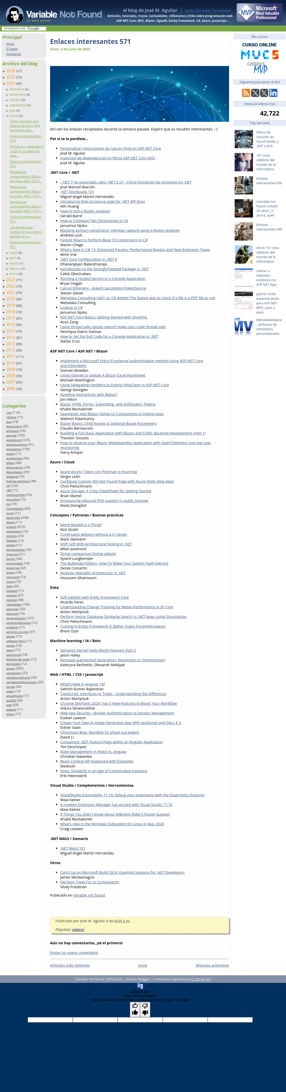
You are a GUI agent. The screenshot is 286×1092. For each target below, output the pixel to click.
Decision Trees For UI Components (89, 882)
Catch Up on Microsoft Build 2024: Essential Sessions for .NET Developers (122, 872)
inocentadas (14, 563)
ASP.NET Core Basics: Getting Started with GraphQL (103, 317)
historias (12, 554)
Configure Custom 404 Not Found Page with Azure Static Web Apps (117, 481)
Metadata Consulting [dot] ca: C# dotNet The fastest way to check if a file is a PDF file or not (137, 297)
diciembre (17, 89)
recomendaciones (18, 623)
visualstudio (14, 696)
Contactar (223, 10)
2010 (11, 363)
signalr (10, 636)
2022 (11, 286)
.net (8, 412)
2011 (11, 356)
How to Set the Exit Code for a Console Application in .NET (109, 336)
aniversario (13, 426)
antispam (12, 431)
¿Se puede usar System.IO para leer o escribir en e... (26, 232)
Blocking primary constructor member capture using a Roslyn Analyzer (120, 230)
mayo (13, 252)
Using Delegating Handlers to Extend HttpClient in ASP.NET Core (114, 384)
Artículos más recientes (70, 965)
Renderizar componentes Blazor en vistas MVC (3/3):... (26, 176)
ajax (9, 422)
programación (15, 618)
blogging (12, 476)
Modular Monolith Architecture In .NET (93, 572)
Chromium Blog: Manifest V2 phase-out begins (99, 732)
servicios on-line (17, 632)
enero (14, 273)
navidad (11, 591)
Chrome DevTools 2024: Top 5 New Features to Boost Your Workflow (118, 703)
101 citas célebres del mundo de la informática (266, 162)
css (8, 504)
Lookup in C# (71, 307)
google (10, 545)
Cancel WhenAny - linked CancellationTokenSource (103, 288)
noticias (11, 600)
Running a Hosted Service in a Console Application (102, 278)
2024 (11, 83)
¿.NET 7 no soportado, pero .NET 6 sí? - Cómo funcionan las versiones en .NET (126, 182)
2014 (11, 337)
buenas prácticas (17, 481)
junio (13, 115)
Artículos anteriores (212, 965)
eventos (11, 536)
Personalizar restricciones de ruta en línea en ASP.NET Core (110, 148)
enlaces (11, 527)
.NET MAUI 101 (72, 848)
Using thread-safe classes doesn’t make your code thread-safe (112, 326)
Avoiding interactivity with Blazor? (88, 394)
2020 (11, 298)
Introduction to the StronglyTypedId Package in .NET (104, 268)
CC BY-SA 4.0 (200, 979)
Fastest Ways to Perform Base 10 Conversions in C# (104, 240)
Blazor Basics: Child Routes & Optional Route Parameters (108, 423)
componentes (15, 495)
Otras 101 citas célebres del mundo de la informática (267, 254)
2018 (11, 311)
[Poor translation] (145, 1009)
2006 (11, 388)
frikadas (11, 540)
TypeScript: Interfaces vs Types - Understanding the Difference (113, 693)
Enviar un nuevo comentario (74, 952)
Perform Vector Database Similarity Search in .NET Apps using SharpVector (123, 616)
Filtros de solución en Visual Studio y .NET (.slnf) (267, 139)
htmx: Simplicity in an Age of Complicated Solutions (103, 770)
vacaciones (13, 673)
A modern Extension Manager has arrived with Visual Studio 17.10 (116, 804)
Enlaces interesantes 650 (269, 180)
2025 (11, 77)
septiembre (18, 105)
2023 (11, 279)
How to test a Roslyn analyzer (85, 211)
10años (11, 417)
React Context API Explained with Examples (96, 761)
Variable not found (89, 895)
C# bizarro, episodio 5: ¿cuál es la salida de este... (27, 151)
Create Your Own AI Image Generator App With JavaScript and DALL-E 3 (120, 722)
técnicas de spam (18, 659)
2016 (11, 324)
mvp (9, 586)
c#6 (8, 490)
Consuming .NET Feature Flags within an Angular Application (111, 742)
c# (7, 486)
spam (10, 650)
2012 (11, 350)
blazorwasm (14, 472)
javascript (12, 568)
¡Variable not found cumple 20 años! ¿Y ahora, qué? (267, 208)
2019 (11, 305)
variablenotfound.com (21, 682)
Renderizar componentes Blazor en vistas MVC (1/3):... (26, 206)
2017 (11, 318)
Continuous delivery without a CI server (93, 534)
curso (10, 513)
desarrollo (13, 517)
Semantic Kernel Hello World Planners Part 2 (98, 650)
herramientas (15, 549)
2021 (11, 292)
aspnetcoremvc (16, 444)
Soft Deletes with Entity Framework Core (94, 597)
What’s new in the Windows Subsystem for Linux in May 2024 (112, 823)
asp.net (11, 435)
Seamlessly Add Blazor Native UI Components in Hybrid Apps (112, 413)
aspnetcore (14, 440)
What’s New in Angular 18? (82, 684)
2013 (11, 343)
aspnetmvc (13, 449)
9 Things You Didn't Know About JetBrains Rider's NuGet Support (115, 814)
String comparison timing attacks (88, 553)
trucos (10, 668)
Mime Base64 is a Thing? (81, 524)
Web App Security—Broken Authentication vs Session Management (117, 713)
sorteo (10, 645)
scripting (12, 627)
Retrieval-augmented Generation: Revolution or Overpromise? (112, 660)
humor (11, 559)
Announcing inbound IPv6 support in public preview (104, 500)
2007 (11, 382)
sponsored (13, 655)
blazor (10, 463)
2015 (11, 331)
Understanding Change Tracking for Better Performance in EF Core (116, 606)
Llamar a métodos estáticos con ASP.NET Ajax (266, 277)
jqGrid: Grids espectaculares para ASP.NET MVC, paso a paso (267, 303)
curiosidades (15, 508)
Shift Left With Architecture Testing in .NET (96, 544)
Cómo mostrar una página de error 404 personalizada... (25, 125)
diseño (10, 522)
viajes (10, 691)
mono (10, 581)
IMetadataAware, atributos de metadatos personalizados (269, 326)
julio (13, 110)
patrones (12, 609)
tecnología (13, 664)
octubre (15, 99)
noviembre (17, 94)
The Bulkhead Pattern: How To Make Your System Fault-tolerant (114, 563)
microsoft (12, 577)
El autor (204, 10)
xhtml (10, 714)
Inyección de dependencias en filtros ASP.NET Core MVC (107, 158)
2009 (11, 369)
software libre (15, 641)
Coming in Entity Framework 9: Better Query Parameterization (112, 626)
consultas (12, 499)
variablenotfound (18, 677)
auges (10, 454)
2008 (11, 375)
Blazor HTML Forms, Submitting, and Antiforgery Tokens (108, 404)
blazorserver (14, 467)
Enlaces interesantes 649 (269, 226)
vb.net (10, 686)
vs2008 (11, 700)
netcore (11, 595)
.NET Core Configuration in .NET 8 (88, 259)
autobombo (14, 458)
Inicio (189, 10)
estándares (13, 531)
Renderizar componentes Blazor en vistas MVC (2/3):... (26, 191)
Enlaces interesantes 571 (90, 41)
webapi (11, 709)
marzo (14, 263)
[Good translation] (135, 1009)
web (9, 705)
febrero (15, 268)
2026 (11, 70)
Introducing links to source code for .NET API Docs (102, 201)
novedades (13, 604)
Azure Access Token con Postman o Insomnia (98, 471)
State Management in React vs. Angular (93, 751)
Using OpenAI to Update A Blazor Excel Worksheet (102, 375)
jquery (10, 572)
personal (12, 613)
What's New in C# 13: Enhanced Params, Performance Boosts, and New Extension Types (135, 249)
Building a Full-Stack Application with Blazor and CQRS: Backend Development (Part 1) (133, 433)
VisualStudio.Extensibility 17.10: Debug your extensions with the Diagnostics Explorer (132, 795)
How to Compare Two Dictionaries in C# (94, 220)
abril (13, 258)
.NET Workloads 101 (77, 191)
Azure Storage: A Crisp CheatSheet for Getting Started (105, 491)
